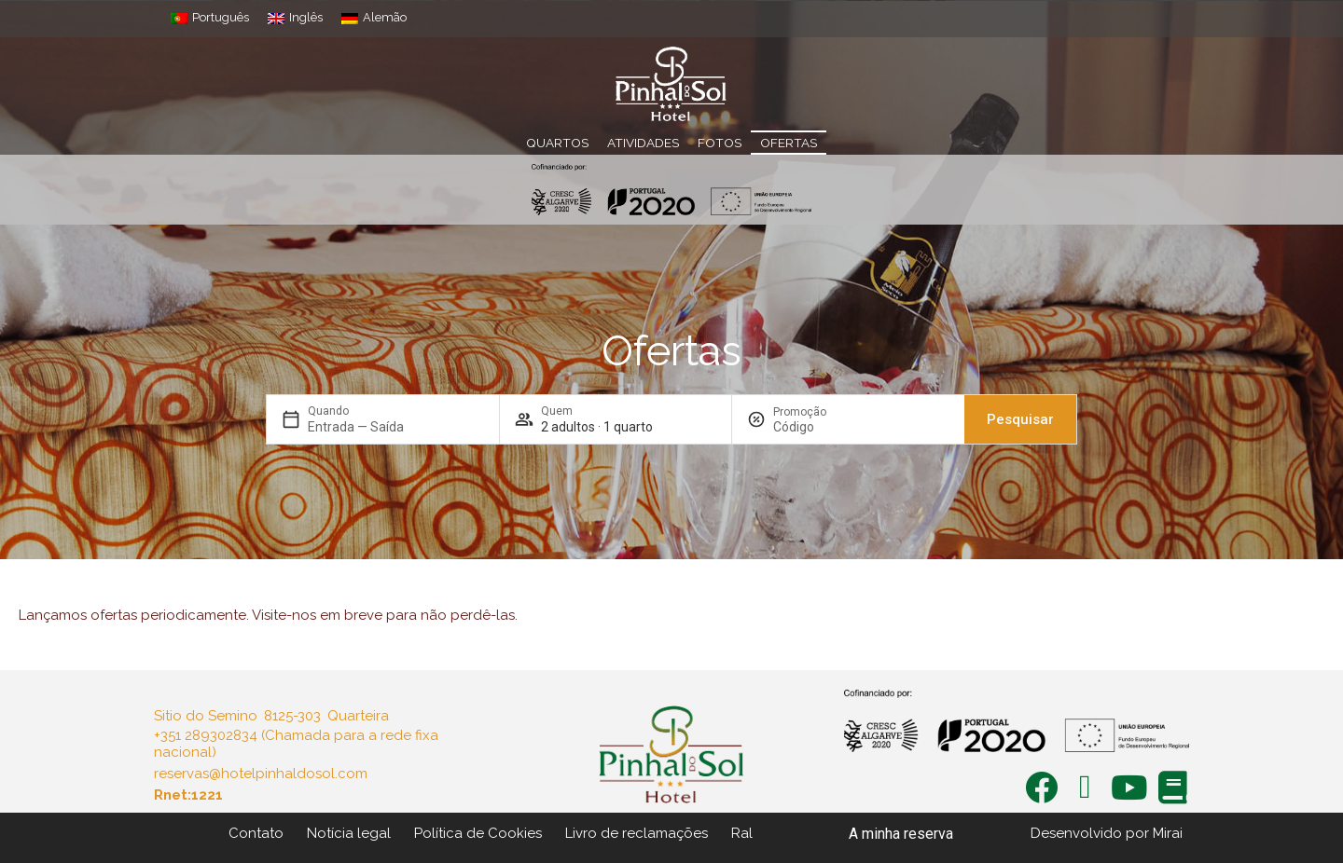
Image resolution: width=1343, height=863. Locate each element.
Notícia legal (349, 833)
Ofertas (788, 142)
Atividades (643, 142)
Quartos (557, 142)
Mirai (1168, 833)
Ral (742, 833)
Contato (256, 833)
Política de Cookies (478, 833)
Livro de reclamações (636, 833)
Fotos (719, 142)
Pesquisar (1020, 419)
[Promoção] (818, 426)
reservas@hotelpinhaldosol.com (260, 773)
